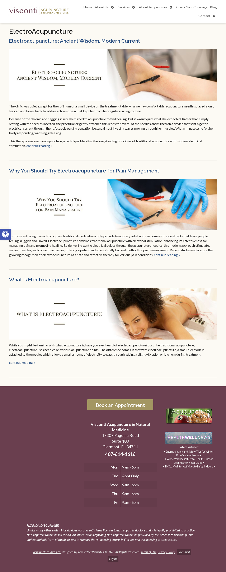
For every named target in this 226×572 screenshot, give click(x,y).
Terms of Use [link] (148, 552)
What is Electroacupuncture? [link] (44, 280)
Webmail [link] (184, 552)
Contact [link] (204, 16)
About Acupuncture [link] (153, 7)
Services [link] (124, 7)
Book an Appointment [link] (120, 405)
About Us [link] (102, 7)
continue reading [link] (39, 146)
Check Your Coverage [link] (191, 7)
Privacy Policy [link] (166, 552)
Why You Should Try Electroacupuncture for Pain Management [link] (84, 171)
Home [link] (87, 7)
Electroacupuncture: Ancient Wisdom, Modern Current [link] (74, 41)
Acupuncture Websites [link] (47, 552)
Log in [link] (113, 559)
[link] (5, 234)
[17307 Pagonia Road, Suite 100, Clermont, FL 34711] (43, 442)
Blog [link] (213, 7)
